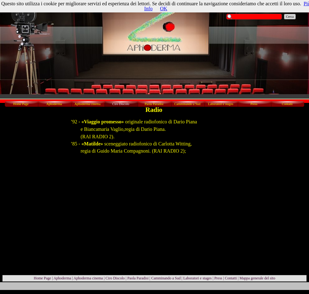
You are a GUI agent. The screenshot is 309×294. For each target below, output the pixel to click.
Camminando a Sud (166, 278)
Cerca (290, 16)
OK (163, 8)
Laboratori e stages (197, 278)
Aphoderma (62, 278)
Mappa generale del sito (257, 278)
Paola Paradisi (137, 278)
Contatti (231, 278)
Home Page (42, 278)
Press (218, 278)
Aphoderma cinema (88, 278)
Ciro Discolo (115, 278)
